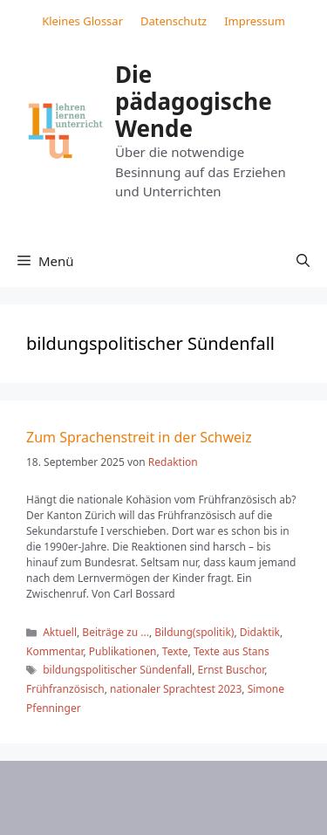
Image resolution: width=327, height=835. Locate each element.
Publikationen (123, 651)
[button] (303, 261)
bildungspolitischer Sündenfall (117, 669)
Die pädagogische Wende (193, 101)
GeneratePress (176, 808)
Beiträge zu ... (115, 632)
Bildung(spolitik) (194, 632)
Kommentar (54, 651)
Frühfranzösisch (65, 688)
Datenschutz (173, 21)
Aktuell (60, 632)
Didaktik (260, 632)
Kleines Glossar (82, 21)
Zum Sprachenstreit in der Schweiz (139, 437)
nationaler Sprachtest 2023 (176, 688)
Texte (175, 651)
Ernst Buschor (231, 669)
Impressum (254, 21)
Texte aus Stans (231, 651)
